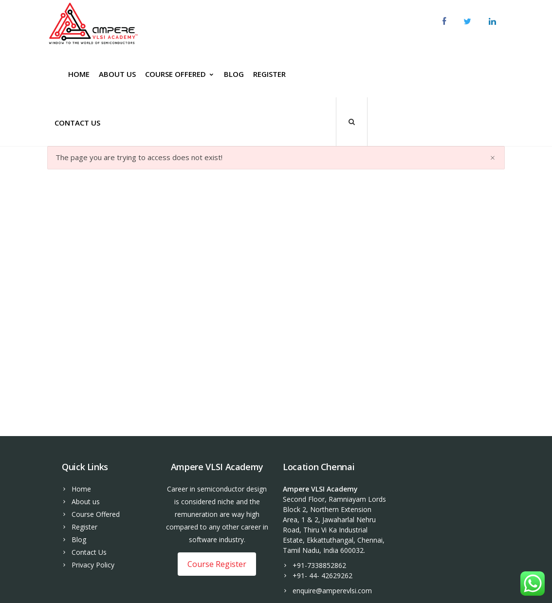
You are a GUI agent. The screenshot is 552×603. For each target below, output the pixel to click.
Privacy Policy (93, 564)
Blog (234, 74)
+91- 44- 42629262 (322, 575)
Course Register (216, 564)
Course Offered (180, 74)
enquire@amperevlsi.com (332, 590)
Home (79, 74)
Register (269, 74)
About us (117, 74)
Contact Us (77, 123)
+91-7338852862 (319, 565)
